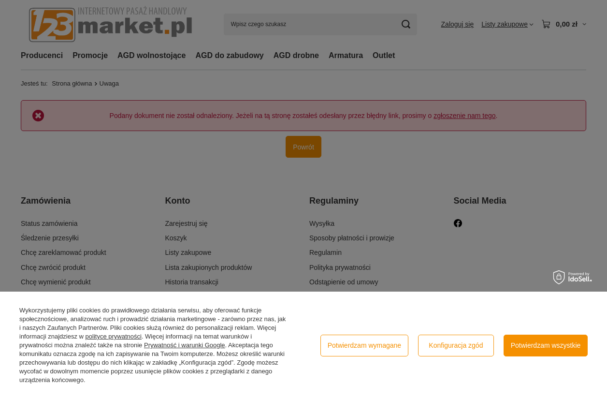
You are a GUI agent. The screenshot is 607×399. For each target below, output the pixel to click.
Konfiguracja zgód (456, 345)
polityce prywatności (114, 336)
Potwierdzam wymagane (365, 345)
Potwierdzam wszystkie (546, 345)
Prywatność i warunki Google (184, 345)
